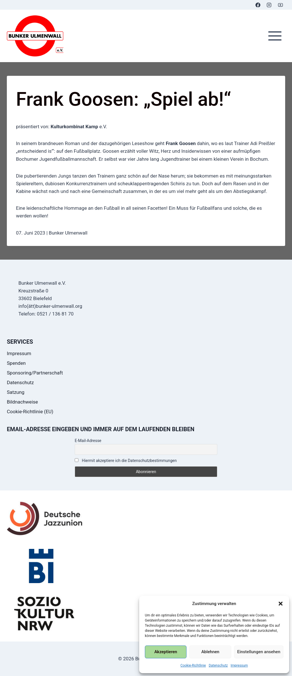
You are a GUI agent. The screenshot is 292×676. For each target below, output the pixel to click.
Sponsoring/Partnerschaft (35, 373)
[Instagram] (269, 5)
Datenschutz (218, 665)
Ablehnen (210, 651)
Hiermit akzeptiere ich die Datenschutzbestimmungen (126, 460)
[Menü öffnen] (274, 36)
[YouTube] (280, 5)
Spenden (16, 363)
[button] (280, 603)
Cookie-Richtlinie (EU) (30, 411)
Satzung (16, 392)
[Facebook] (258, 5)
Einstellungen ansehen (258, 651)
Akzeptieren (165, 651)
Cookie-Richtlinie (193, 665)
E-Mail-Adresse (88, 440)
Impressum (239, 665)
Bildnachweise (22, 402)
